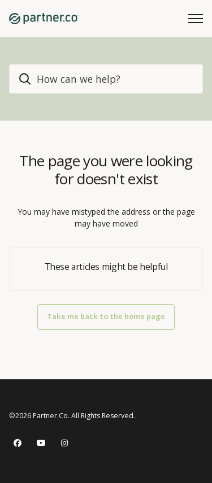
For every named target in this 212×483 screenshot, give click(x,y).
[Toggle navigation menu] (195, 18)
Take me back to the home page (106, 316)
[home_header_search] (106, 79)
